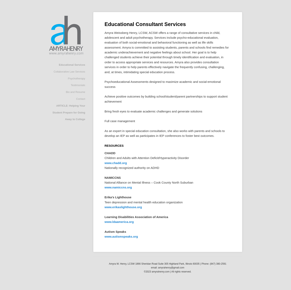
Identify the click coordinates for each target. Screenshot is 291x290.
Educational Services (72, 64)
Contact (80, 98)
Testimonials (78, 85)
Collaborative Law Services (69, 71)
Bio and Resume (75, 92)
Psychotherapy (76, 78)
